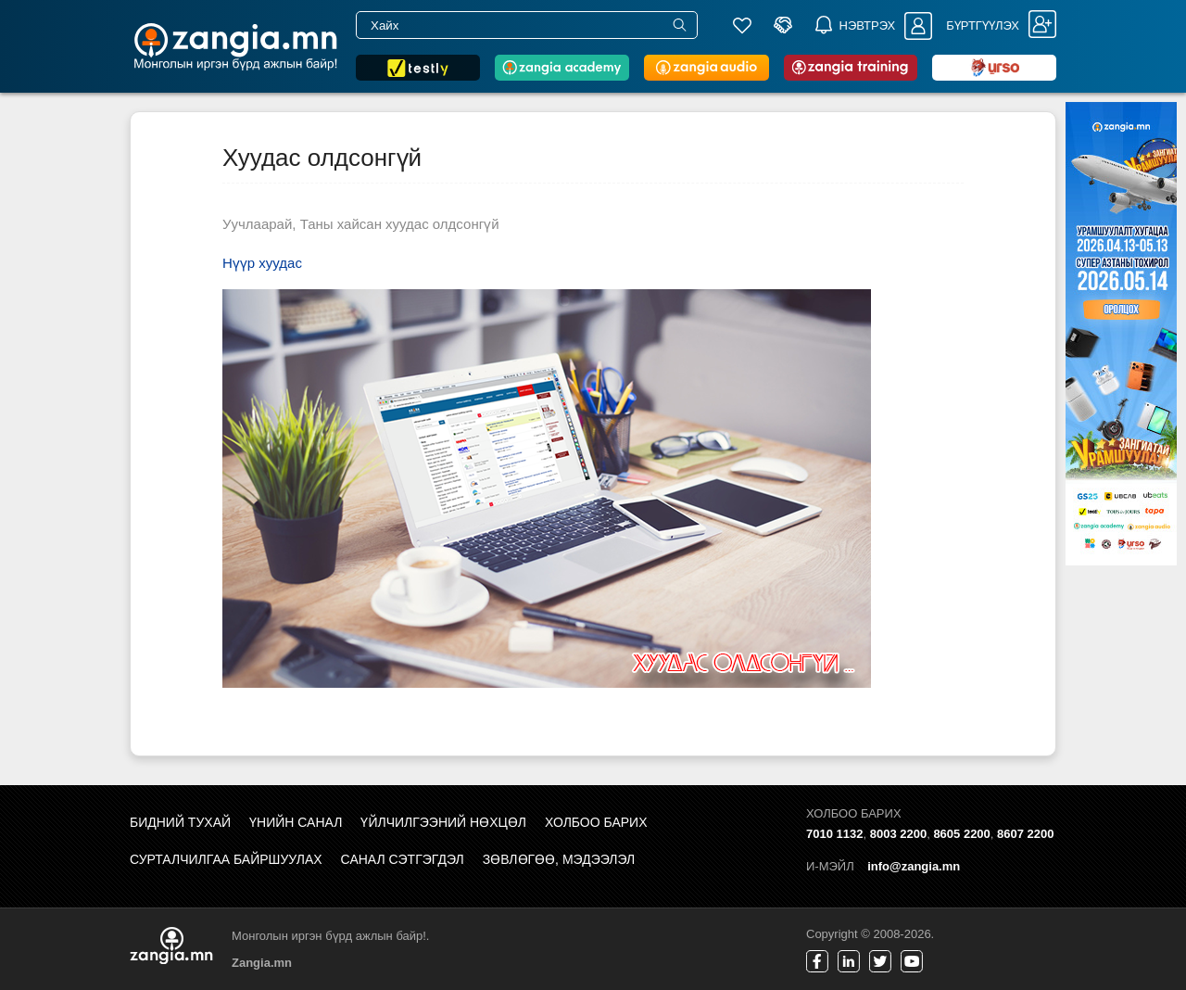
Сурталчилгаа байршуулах (226, 859)
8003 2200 (898, 834)
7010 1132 (834, 834)
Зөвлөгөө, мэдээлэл (559, 859)
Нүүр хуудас (262, 263)
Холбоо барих (596, 822)
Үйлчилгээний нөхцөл (443, 822)
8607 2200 (1025, 834)
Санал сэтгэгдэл (402, 859)
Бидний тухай (180, 822)
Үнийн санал (295, 822)
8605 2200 (961, 834)
